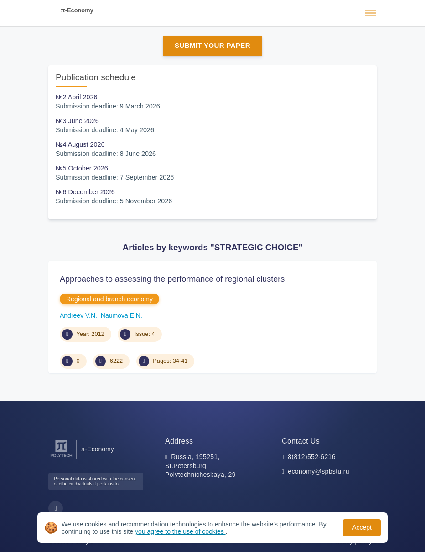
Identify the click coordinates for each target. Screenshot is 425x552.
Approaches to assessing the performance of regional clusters (172, 279)
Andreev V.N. (78, 315)
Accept (362, 527)
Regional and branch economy (109, 299)
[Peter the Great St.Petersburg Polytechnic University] (61, 457)
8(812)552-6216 (312, 456)
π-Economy (77, 10)
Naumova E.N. (121, 315)
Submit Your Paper (212, 45)
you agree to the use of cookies (180, 531)
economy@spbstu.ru (318, 471)
